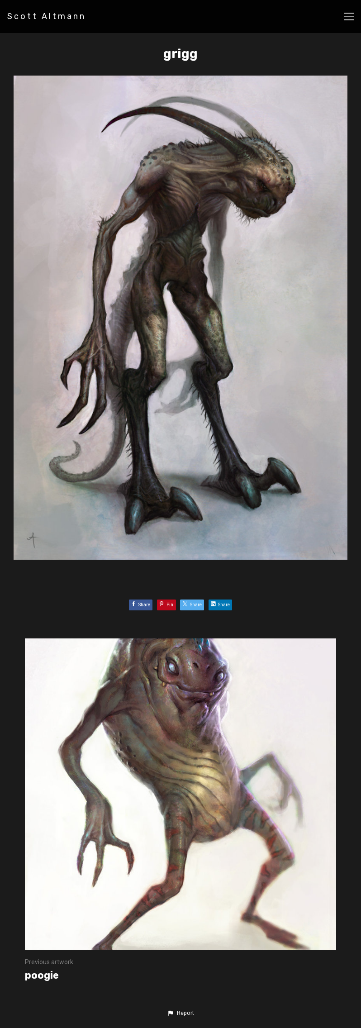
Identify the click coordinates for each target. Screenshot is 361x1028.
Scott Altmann (46, 16)
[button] (180, 1013)
